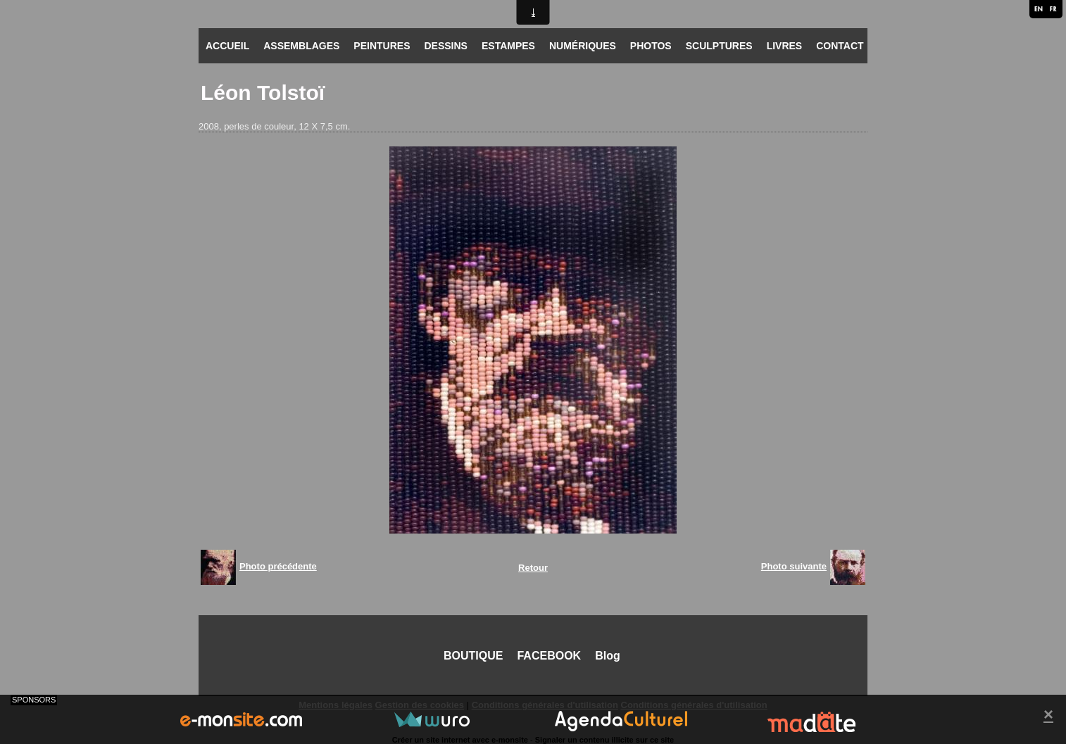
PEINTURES (381, 45)
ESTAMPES (508, 45)
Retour (533, 567)
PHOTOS (651, 45)
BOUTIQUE (473, 656)
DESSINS (445, 45)
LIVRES (785, 45)
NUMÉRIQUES (582, 45)
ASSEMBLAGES (301, 45)
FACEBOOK (549, 656)
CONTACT (839, 45)
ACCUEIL (227, 45)
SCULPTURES (719, 45)
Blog (607, 656)
